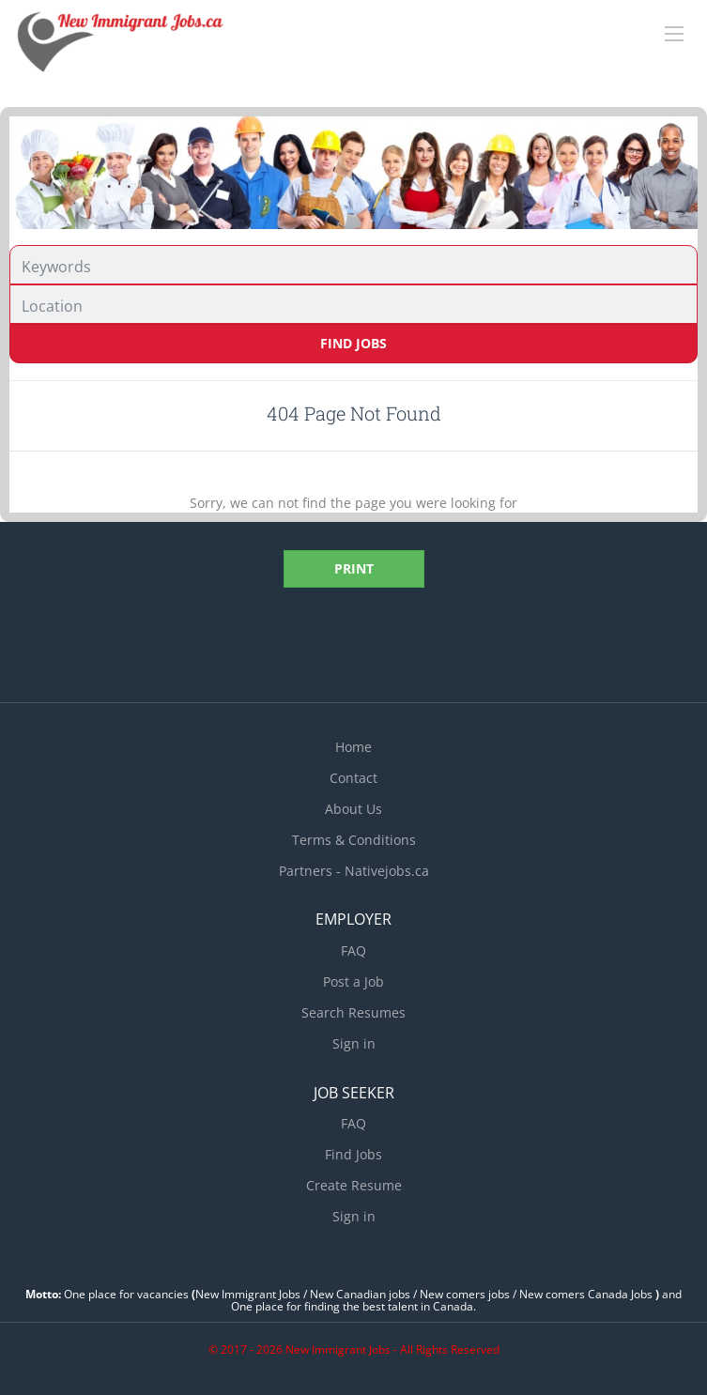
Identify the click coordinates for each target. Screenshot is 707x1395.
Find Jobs (353, 343)
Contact (353, 778)
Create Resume (354, 1185)
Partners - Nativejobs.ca (354, 871)
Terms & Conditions (354, 840)
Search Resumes (353, 1012)
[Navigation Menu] (674, 34)
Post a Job (353, 981)
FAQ (353, 950)
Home (353, 747)
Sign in (354, 1043)
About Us (353, 809)
